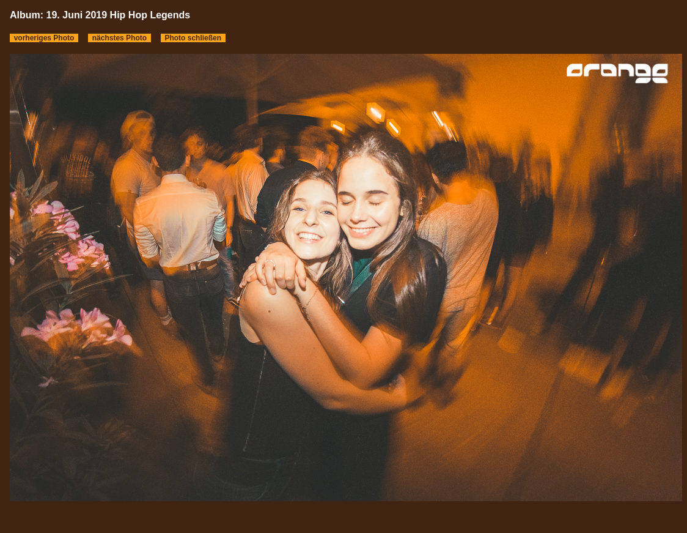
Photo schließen (193, 38)
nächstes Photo (119, 38)
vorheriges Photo (44, 38)
